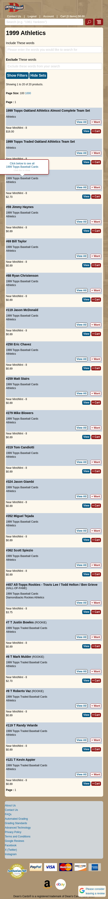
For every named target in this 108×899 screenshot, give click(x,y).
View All (81, 122)
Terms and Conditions (17, 836)
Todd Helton (70, 584)
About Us (10, 805)
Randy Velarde (27, 725)
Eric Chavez (22, 344)
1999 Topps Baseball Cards (22, 178)
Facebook (11, 845)
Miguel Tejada (24, 516)
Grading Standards (16, 823)
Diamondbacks (14, 597)
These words (21, 59)
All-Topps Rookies (27, 584)
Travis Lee (50, 584)
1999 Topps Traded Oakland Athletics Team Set (40, 141)
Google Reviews (14, 841)
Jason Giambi (24, 481)
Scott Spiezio (23, 550)
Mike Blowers (23, 413)
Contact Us (14, 16)
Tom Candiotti (24, 447)
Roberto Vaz (22, 691)
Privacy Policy (13, 832)
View (86, 131)
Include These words (20, 43)
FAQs (8, 814)
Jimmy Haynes (23, 207)
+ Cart (96, 131)
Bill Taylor (19, 241)
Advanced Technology (18, 827)
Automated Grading (16, 818)
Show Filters (17, 75)
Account (48, 16)
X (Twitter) (11, 849)
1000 (28, 93)
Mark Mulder (22, 656)
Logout (32, 16)
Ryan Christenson (25, 275)
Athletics (11, 116)
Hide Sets (38, 75)
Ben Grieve (89, 584)
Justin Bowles (23, 622)
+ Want (95, 122)
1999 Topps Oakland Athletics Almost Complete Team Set (48, 110)
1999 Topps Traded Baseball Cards (26, 628)
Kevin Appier (25, 759)
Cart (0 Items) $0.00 (72, 16)
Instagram (11, 854)
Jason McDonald (26, 310)
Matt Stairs (22, 378)
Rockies (29, 597)
